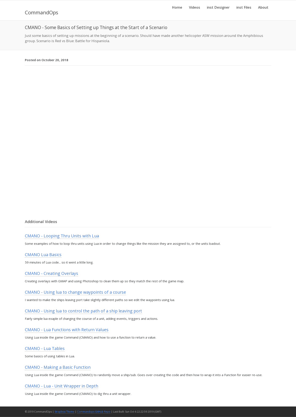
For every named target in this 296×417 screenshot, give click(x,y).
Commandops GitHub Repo (93, 411)
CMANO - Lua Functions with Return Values (66, 329)
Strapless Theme (64, 411)
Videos (194, 7)
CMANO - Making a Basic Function (58, 367)
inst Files (243, 7)
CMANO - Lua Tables (45, 348)
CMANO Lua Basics (43, 254)
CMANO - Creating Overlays (51, 273)
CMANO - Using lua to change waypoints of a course (75, 292)
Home (177, 7)
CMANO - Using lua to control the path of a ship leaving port (83, 311)
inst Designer (218, 7)
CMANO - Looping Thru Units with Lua (62, 236)
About (263, 7)
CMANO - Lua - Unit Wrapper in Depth (61, 386)
